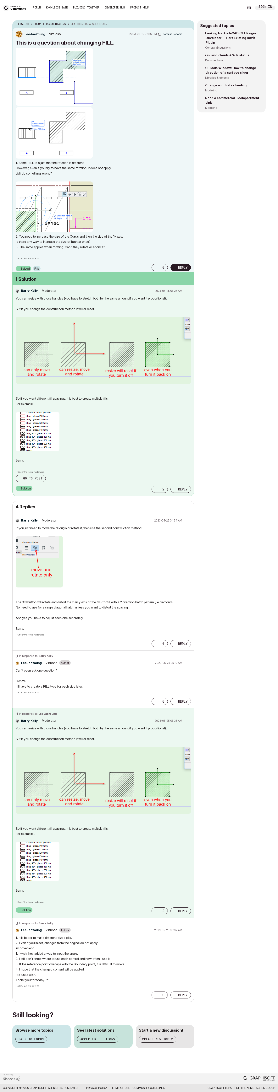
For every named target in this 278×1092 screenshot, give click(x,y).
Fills (36, 268)
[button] (54, 77)
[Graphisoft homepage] (259, 1078)
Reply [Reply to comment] (183, 489)
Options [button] (188, 24)
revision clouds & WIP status (227, 55)
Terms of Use (120, 1087)
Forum (37, 7)
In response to (36, 655)
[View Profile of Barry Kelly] (29, 291)
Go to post (32, 478)
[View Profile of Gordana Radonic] (172, 34)
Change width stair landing (226, 85)
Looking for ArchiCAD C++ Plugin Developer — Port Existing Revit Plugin (230, 37)
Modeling (211, 90)
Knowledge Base (57, 7)
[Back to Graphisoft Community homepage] (16, 7)
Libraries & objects (217, 77)
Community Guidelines (148, 1087)
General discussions (218, 47)
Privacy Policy (97, 1087)
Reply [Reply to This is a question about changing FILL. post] (183, 267)
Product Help (139, 7)
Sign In (265, 7)
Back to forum (31, 1039)
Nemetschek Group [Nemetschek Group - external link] (261, 1087)
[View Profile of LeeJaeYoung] (35, 34)
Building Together (86, 7)
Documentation (214, 60)
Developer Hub (115, 7)
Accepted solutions (97, 1039)
